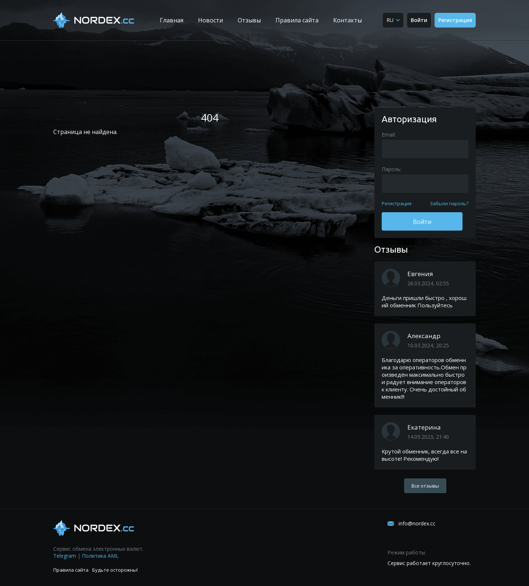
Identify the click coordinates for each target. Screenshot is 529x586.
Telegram (64, 555)
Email (388, 134)
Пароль (391, 169)
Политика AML (100, 555)
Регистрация (455, 20)
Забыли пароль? (449, 203)
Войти (419, 20)
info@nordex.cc (417, 523)
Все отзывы (425, 485)
